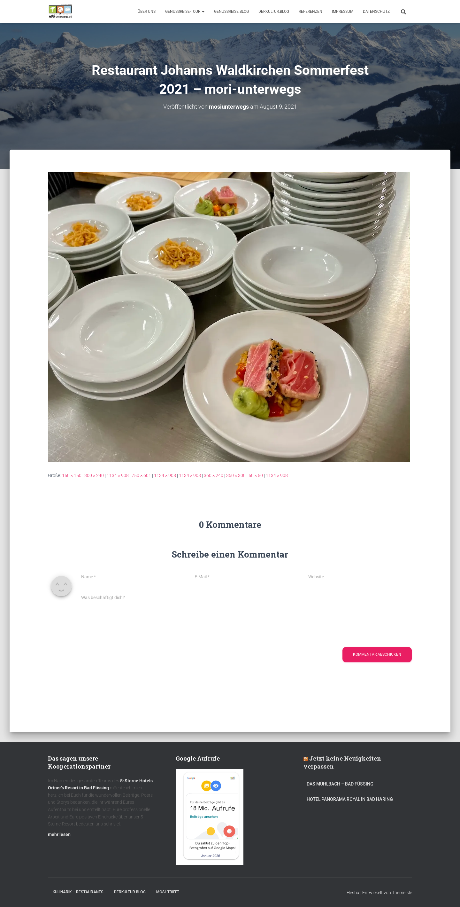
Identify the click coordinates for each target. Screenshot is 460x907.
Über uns (147, 11)
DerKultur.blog (273, 11)
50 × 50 (256, 475)
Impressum (342, 11)
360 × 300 (236, 475)
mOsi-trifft (167, 892)
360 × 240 (213, 475)
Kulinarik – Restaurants (78, 892)
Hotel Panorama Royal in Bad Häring (350, 799)
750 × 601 (141, 475)
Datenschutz (376, 11)
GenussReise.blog (231, 11)
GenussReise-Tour (184, 11)
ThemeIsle (402, 892)
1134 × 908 (118, 475)
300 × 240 (94, 475)
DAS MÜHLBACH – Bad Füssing (340, 783)
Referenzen (310, 11)
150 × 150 (71, 475)
